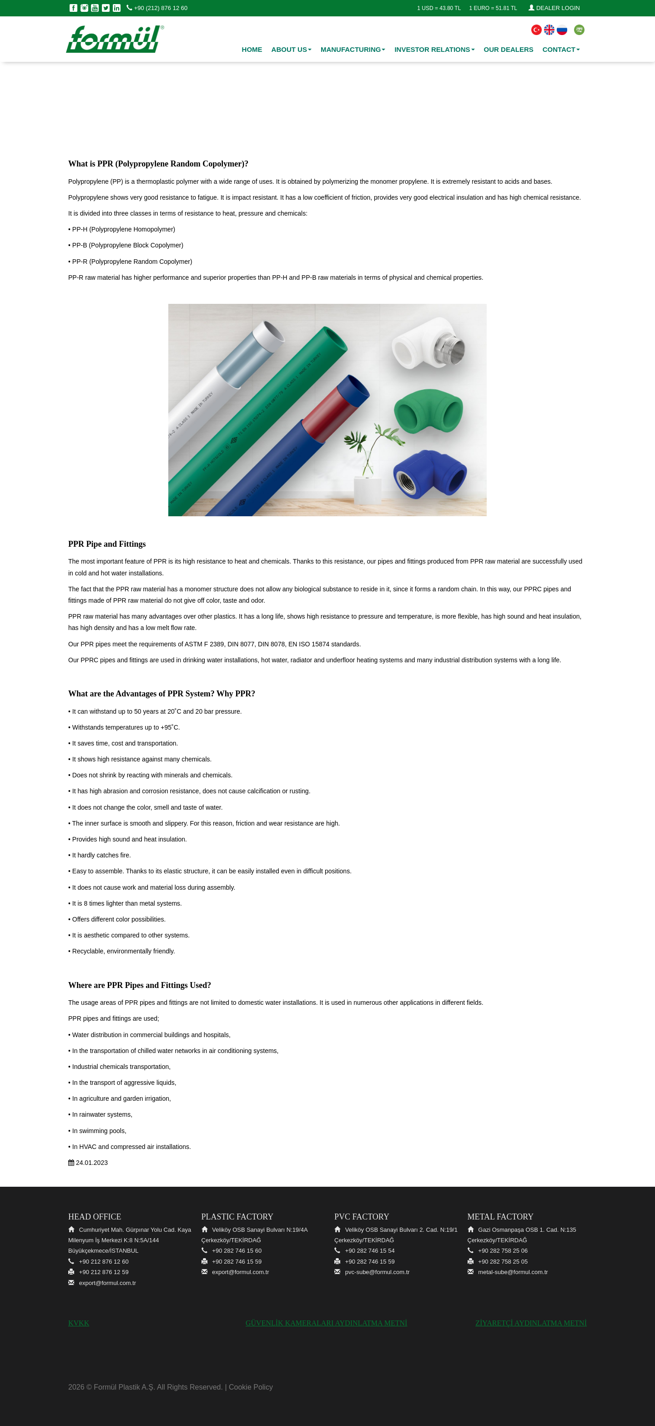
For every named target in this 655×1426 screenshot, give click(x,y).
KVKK (78, 1323)
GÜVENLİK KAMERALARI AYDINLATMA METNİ (326, 1323)
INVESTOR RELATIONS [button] (434, 49)
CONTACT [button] (561, 49)
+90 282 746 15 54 (370, 1250)
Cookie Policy (251, 1387)
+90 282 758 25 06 (503, 1250)
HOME (252, 49)
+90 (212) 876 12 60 (156, 8)
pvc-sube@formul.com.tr (377, 1272)
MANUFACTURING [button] (353, 49)
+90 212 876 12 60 (104, 1261)
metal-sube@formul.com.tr (513, 1272)
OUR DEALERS (509, 49)
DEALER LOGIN (554, 8)
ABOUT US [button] (292, 49)
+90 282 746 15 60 (237, 1250)
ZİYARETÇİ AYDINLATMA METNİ (531, 1323)
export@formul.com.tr (107, 1283)
